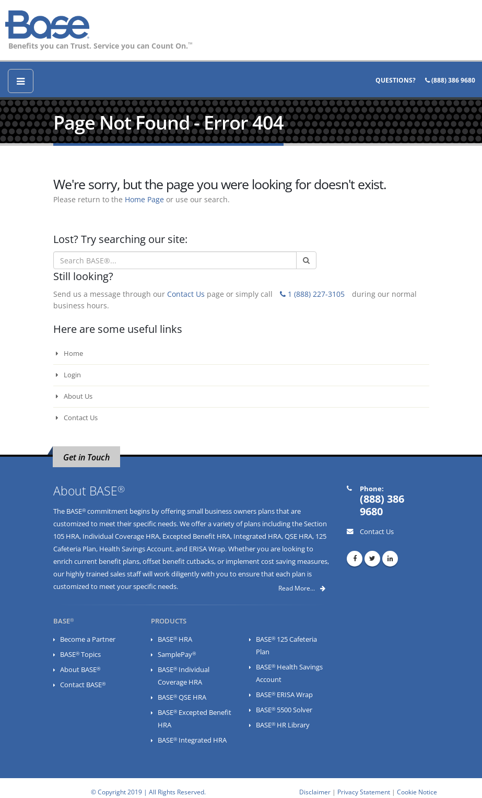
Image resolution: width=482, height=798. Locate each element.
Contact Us (186, 294)
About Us (74, 396)
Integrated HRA (257, 536)
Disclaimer (315, 792)
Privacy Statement (363, 792)
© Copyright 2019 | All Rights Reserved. (148, 792)
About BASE (80, 669)
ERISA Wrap (207, 549)
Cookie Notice (417, 792)
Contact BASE (82, 684)
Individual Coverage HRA (121, 536)
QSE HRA (298, 536)
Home (69, 353)
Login (68, 375)
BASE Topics (80, 654)
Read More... (301, 588)
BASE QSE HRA (182, 697)
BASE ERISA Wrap (284, 694)
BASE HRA (175, 639)
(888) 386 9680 (450, 80)
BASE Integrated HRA (192, 740)
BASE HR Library (283, 725)
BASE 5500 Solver (284, 710)
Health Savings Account (135, 549)
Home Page (144, 199)
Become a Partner (87, 639)
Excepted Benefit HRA (196, 536)
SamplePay (177, 654)
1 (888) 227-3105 (312, 294)
